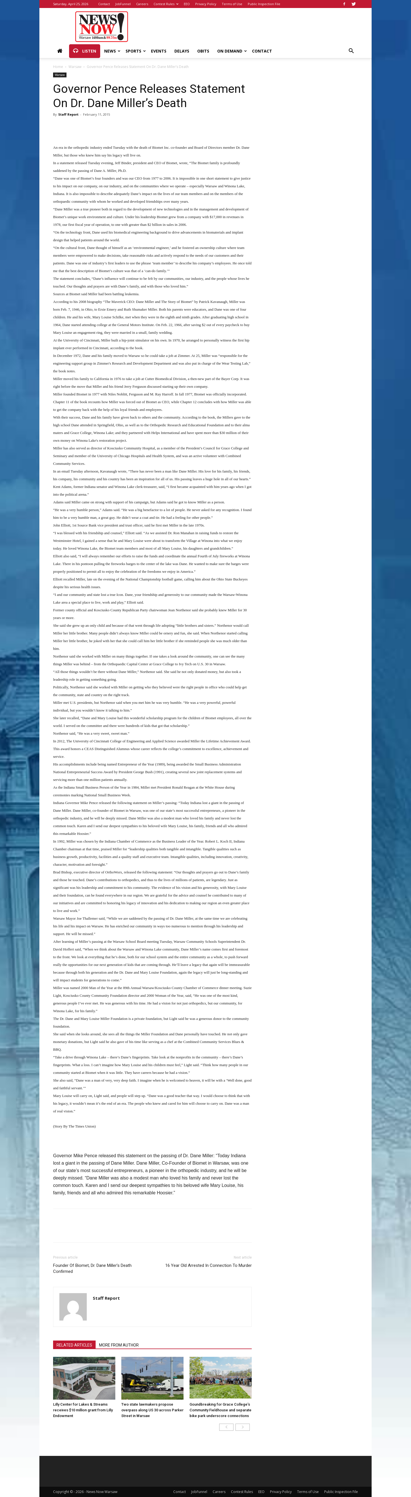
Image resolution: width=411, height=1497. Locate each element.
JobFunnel (123, 4)
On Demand (232, 51)
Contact (104, 4)
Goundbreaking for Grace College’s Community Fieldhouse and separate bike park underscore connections (220, 1410)
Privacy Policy (205, 4)
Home (58, 66)
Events (158, 51)
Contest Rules (166, 4)
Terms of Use (232, 4)
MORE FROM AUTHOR (119, 1345)
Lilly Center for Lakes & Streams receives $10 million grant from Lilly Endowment (83, 1410)
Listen (84, 51)
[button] (351, 51)
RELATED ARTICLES (74, 1345)
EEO (187, 4)
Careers (142, 4)
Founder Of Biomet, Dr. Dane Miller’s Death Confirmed (92, 1268)
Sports (136, 51)
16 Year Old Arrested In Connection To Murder (208, 1265)
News (112, 51)
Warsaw (74, 66)
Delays (181, 51)
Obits (203, 51)
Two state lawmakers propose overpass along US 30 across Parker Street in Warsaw (152, 1410)
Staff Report (68, 114)
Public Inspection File (264, 4)
